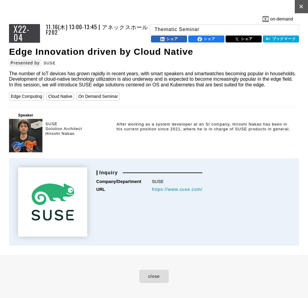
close (154, 276)
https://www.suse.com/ (177, 189)
